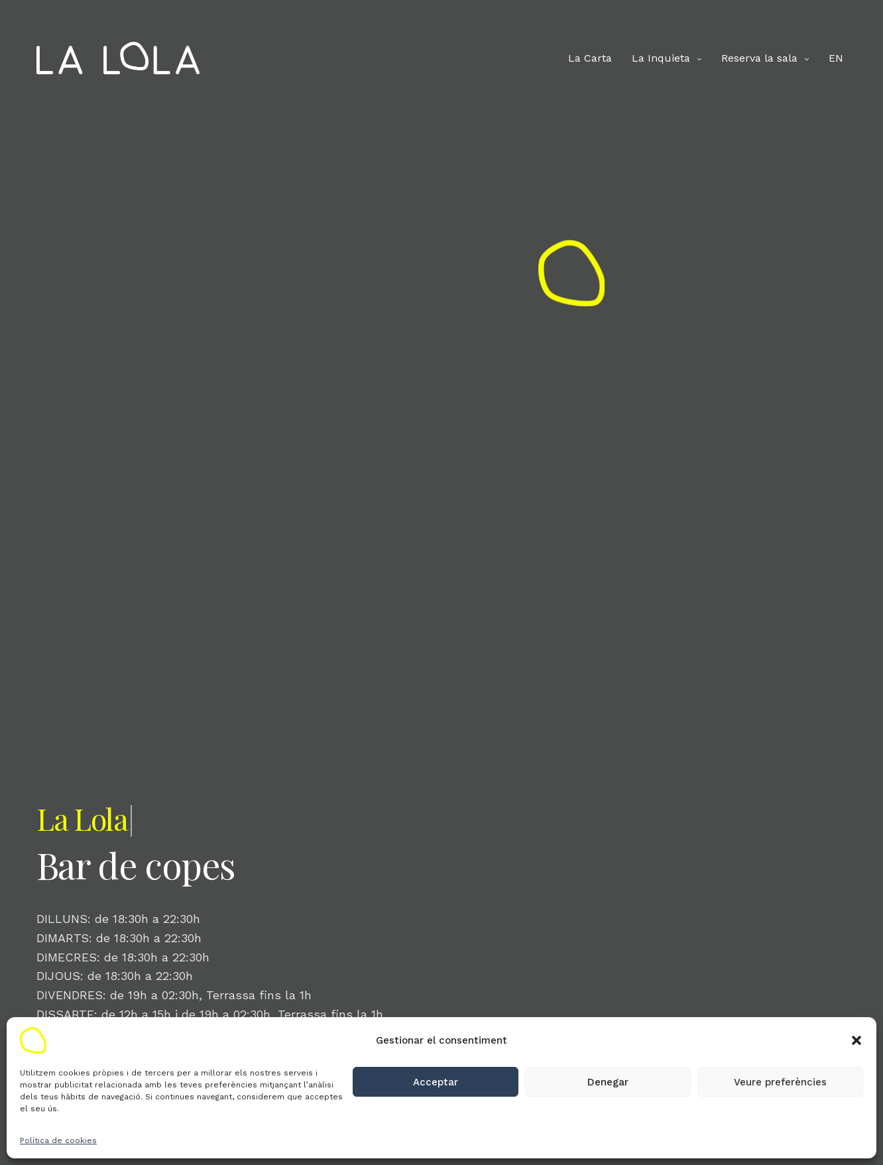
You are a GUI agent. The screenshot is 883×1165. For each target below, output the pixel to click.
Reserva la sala (759, 58)
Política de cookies (58, 1140)
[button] (856, 1040)
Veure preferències (780, 1082)
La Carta (590, 58)
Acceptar (435, 1082)
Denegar (607, 1082)
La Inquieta (661, 58)
